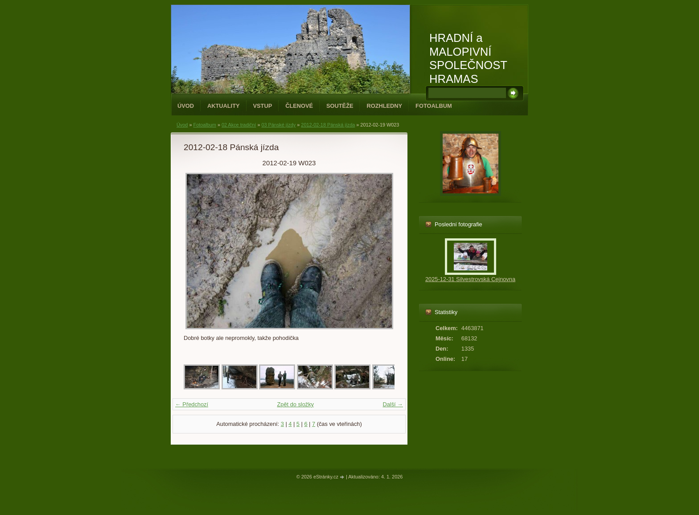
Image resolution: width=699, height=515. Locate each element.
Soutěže (339, 105)
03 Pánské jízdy (278, 124)
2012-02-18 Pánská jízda (328, 124)
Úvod (185, 105)
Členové (299, 105)
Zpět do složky (295, 404)
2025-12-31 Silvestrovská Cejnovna (470, 279)
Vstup (262, 105)
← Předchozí (191, 404)
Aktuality (223, 105)
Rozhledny (384, 105)
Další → (392, 404)
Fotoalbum (433, 105)
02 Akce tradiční (239, 124)
